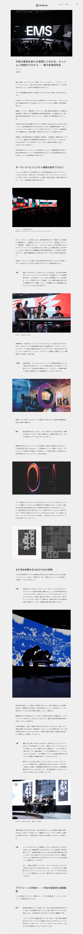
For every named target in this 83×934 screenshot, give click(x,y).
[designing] (41, 5)
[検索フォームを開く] (77, 4)
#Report (18, 72)
